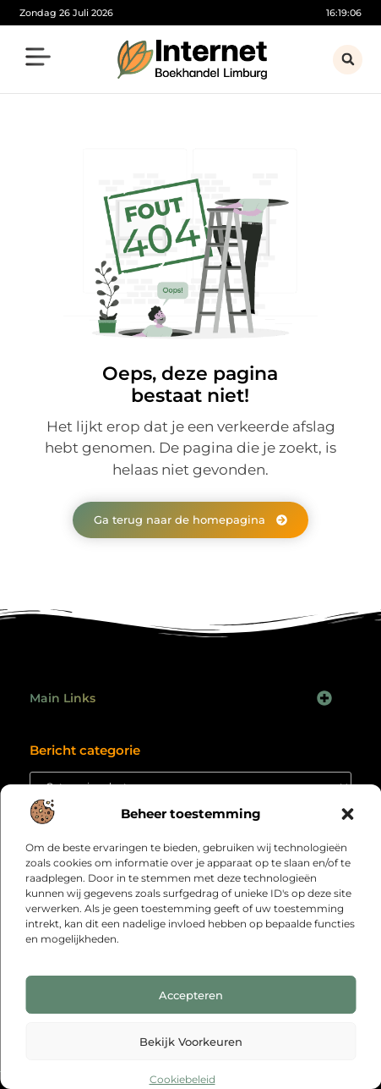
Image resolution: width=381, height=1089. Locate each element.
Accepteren (191, 995)
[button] (347, 814)
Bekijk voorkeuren (190, 1041)
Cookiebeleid (182, 1079)
